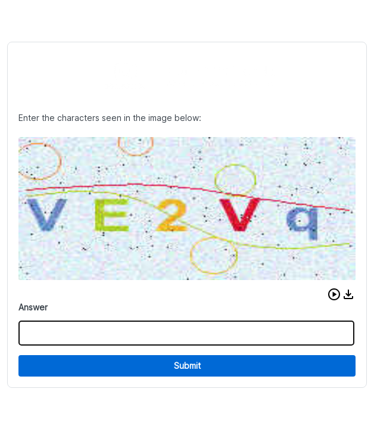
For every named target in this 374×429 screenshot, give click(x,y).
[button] (334, 294)
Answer (33, 307)
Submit (187, 365)
